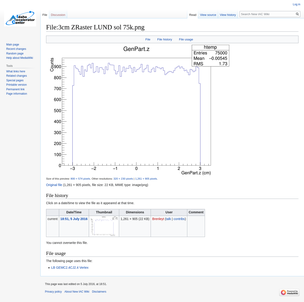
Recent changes (16, 49)
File (147, 39)
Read (192, 15)
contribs (179, 219)
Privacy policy (53, 291)
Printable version (16, 84)
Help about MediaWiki (19, 57)
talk (168, 219)
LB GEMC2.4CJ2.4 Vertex (69, 267)
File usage (186, 39)
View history (228, 15)
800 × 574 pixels (80, 178)
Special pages (14, 80)
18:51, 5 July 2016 (73, 219)
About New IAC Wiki (76, 291)
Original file (54, 185)
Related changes (16, 75)
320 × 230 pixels (123, 178)
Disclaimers (99, 291)
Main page (12, 44)
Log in (296, 4)
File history (164, 39)
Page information (16, 93)
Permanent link (15, 89)
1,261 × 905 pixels (146, 178)
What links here (15, 71)
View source (208, 15)
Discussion (58, 15)
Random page (14, 53)
